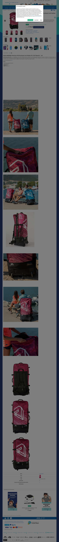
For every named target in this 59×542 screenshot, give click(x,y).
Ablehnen (36, 20)
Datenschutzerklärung (38, 16)
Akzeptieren (30, 20)
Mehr (41, 20)
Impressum (33, 15)
